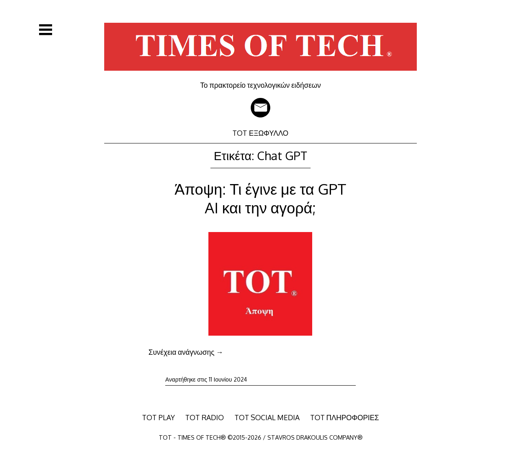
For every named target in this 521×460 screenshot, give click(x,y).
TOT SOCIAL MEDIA (267, 417)
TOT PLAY (158, 417)
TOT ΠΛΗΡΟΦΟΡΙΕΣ (344, 417)
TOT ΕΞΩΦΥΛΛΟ (260, 132)
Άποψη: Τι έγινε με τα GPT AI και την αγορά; (260, 198)
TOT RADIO (204, 417)
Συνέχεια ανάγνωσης (186, 351)
